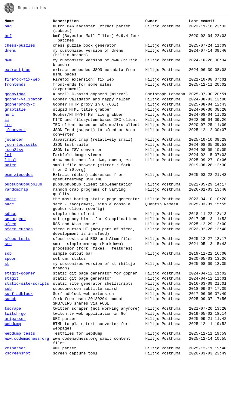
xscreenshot (17, 414)
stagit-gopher (20, 320)
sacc (9, 238)
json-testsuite (21, 167)
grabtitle (15, 126)
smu (8, 285)
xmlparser (15, 408)
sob (8, 296)
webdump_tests (20, 391)
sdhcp (10, 249)
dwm (8, 68)
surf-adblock (19, 344)
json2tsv (14, 173)
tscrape (13, 361)
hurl (9, 132)
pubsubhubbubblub (23, 214)
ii (7, 138)
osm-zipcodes (19, 203)
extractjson (17, 79)
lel (8, 179)
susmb (10, 350)
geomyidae (15, 108)
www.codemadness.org (27, 397)
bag (8, 27)
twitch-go (15, 367)
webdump (13, 379)
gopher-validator (23, 114)
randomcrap (16, 220)
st (7, 308)
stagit (12, 326)
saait (10, 232)
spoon (10, 302)
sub (8, 338)
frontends (15, 97)
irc (8, 144)
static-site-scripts (27, 332)
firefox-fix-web (22, 91)
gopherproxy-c (20, 120)
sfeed (10, 261)
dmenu (10, 56)
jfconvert (15, 150)
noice (10, 192)
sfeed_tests (17, 279)
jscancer (14, 161)
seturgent (15, 255)
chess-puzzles (20, 50)
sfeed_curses (19, 267)
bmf (8, 39)
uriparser (15, 373)
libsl (10, 186)
